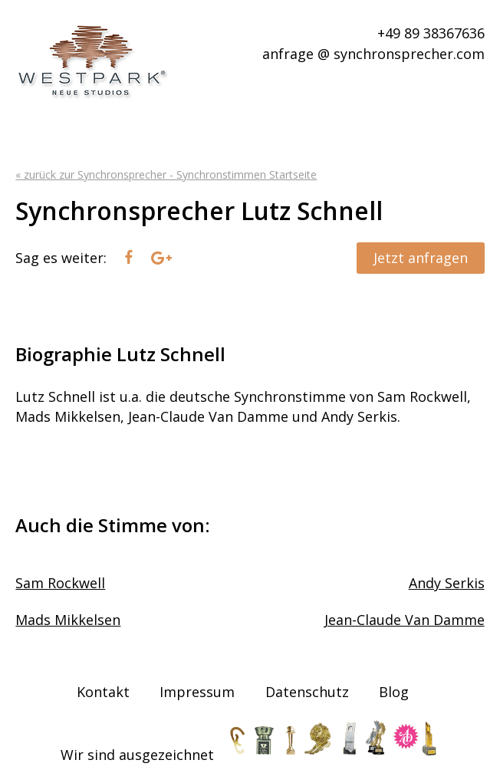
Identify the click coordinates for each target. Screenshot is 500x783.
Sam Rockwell (60, 583)
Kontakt (103, 692)
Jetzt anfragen (420, 257)
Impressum (197, 692)
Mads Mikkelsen (67, 619)
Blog (394, 692)
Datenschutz (307, 692)
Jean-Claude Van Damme (404, 619)
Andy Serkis (447, 583)
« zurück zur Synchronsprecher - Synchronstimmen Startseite (166, 174)
